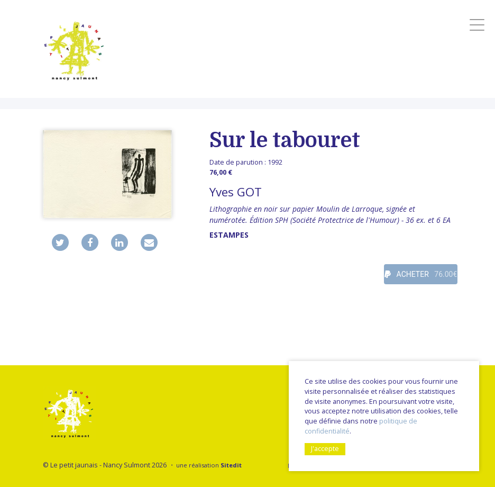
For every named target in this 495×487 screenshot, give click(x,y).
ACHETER (420, 274)
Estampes (229, 235)
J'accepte (325, 448)
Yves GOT (235, 192)
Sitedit (231, 465)
